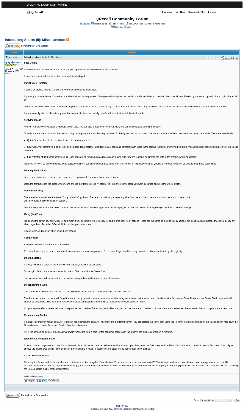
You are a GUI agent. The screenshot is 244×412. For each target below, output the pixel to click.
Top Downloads (136, 24)
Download (167, 11)
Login (129, 27)
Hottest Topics (118, 24)
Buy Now (180, 11)
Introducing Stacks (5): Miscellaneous (35, 40)
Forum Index (27, 46)
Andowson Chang (138, 409)
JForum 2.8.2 (102, 409)
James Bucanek (13, 62)
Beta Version (42, 46)
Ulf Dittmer (151, 409)
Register (118, 27)
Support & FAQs (196, 11)
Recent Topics (100, 24)
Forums (212, 11)
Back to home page (156, 24)
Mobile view (122, 406)
